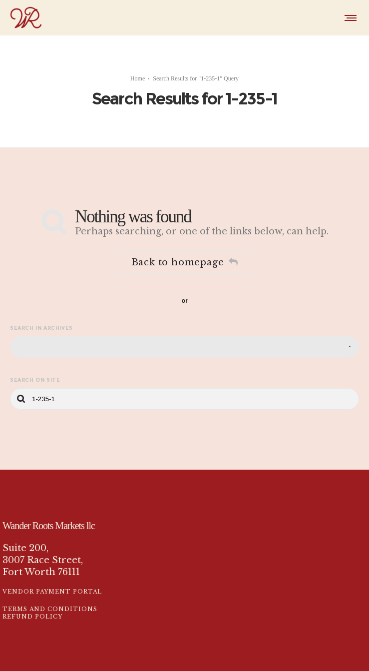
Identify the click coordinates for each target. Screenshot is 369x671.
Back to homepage (184, 252)
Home (137, 73)
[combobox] (184, 337)
